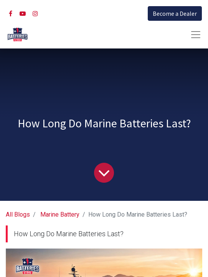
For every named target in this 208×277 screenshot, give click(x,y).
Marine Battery (59, 214)
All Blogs (18, 214)
